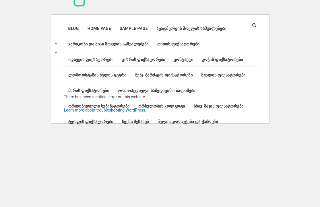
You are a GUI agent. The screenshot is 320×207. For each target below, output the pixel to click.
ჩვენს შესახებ (135, 121)
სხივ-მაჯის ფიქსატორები (219, 106)
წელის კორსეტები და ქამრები (188, 121)
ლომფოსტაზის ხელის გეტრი (97, 75)
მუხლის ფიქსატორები (223, 75)
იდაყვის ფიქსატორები (91, 59)
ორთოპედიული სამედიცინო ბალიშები (156, 90)
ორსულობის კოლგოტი (161, 106)
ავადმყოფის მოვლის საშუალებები (191, 28)
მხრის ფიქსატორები (88, 90)
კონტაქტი (183, 59)
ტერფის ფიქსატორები (90, 121)
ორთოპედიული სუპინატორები (99, 106)
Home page (99, 28)
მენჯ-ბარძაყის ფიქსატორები (164, 75)
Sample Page (134, 28)
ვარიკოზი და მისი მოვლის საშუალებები (108, 44)
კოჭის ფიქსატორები (222, 59)
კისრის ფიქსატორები (143, 59)
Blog (73, 28)
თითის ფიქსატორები (178, 44)
